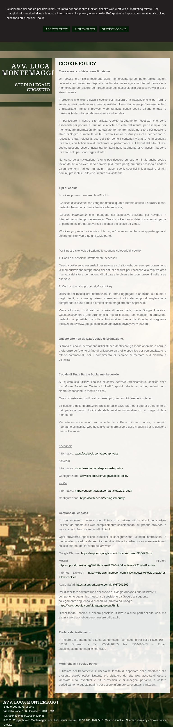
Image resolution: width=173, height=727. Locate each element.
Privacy (143, 720)
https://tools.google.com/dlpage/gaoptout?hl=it (89, 605)
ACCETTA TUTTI (57, 29)
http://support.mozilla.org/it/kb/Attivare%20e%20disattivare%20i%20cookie (107, 565)
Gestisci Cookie (114, 720)
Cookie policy (158, 720)
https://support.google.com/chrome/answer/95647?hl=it (117, 553)
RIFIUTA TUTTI (85, 29)
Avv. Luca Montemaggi (28, 70)
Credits (7, 724)
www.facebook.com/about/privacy (96, 453)
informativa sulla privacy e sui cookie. (81, 13)
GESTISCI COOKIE (114, 29)
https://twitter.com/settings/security (102, 498)
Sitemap (131, 720)
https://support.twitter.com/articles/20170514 (103, 490)
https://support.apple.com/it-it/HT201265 (102, 584)
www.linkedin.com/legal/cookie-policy (99, 468)
